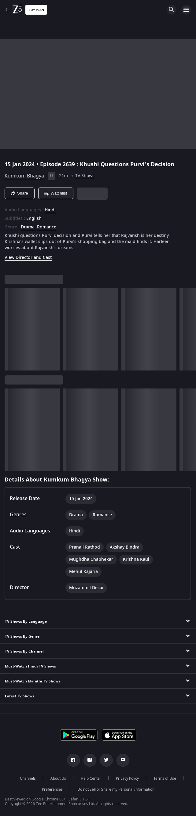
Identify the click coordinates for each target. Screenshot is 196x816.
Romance (46, 227)
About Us (58, 778)
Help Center (91, 778)
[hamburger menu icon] (186, 10)
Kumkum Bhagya (24, 176)
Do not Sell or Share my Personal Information (115, 789)
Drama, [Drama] (28, 227)
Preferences (52, 789)
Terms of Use (164, 778)
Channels (28, 778)
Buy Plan (36, 10)
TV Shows (84, 176)
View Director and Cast (28, 257)
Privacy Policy (127, 778)
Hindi (50, 210)
